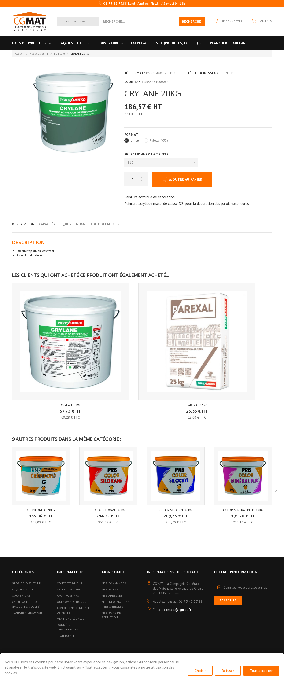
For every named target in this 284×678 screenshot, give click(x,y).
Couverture (108, 43)
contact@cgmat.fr (178, 610)
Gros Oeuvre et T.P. (26, 583)
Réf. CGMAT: (134, 73)
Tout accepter (261, 670)
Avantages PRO (68, 595)
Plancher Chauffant (229, 43)
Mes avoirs (110, 589)
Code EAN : (133, 82)
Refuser (228, 670)
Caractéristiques (55, 224)
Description (23, 224)
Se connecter (229, 21)
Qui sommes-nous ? (72, 602)
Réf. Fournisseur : (204, 73)
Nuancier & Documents (98, 224)
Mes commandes (114, 583)
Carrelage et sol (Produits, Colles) (164, 43)
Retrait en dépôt (70, 589)
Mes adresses (112, 595)
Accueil (19, 53)
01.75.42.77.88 (191, 601)
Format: (132, 135)
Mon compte (114, 572)
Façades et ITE (72, 43)
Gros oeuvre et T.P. (29, 43)
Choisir (200, 670)
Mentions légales (71, 618)
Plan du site (66, 635)
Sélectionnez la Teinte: (147, 154)
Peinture (59, 53)
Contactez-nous (69, 583)
